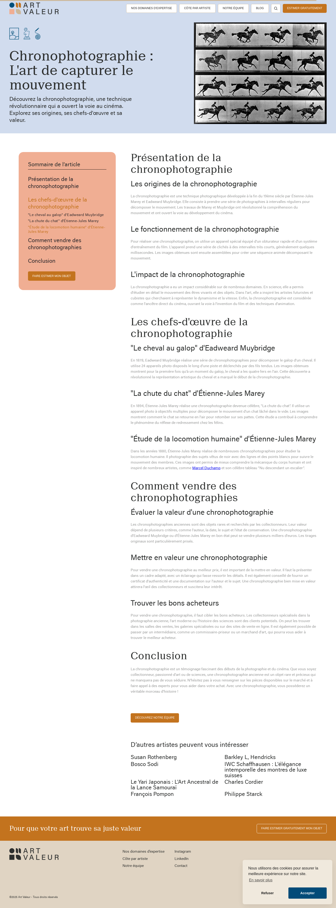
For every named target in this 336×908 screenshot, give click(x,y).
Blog (260, 8)
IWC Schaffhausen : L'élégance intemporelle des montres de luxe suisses (265, 770)
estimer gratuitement (304, 8)
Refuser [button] (267, 893)
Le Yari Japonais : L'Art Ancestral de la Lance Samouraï (174, 785)
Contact (181, 866)
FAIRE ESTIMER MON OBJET (51, 276)
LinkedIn (182, 859)
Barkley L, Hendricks (250, 757)
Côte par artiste (197, 8)
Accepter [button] (307, 893)
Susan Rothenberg (154, 757)
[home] (34, 8)
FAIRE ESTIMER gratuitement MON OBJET (291, 828)
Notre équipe (233, 8)
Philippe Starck (243, 794)
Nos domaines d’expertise (151, 8)
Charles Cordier (243, 782)
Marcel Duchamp (206, 468)
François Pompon (152, 794)
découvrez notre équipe (155, 717)
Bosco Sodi (144, 764)
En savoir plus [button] (261, 880)
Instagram (183, 852)
